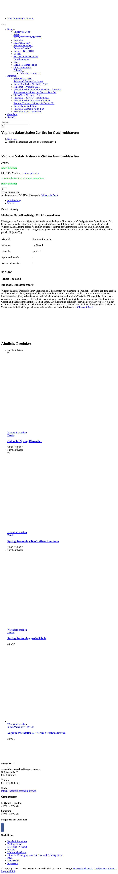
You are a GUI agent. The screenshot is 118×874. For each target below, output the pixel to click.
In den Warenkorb (10, 192)
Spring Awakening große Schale (26, 638)
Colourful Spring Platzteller (24, 441)
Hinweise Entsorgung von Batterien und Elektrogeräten (34, 855)
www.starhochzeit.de (82, 868)
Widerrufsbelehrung (17, 852)
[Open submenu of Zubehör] (23, 71)
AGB (10, 858)
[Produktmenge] (4, 189)
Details (10, 435)
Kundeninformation (17, 841)
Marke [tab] (10, 203)
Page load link (8, 871)
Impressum (12, 863)
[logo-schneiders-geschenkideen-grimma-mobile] (20, 13)
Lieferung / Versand (17, 847)
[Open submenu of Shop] (13, 29)
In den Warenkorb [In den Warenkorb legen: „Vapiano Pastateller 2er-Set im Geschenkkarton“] (16, 727)
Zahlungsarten (14, 844)
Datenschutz (13, 860)
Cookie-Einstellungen (105, 868)
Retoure (11, 849)
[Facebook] (2, 827)
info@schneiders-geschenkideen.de (18, 791)
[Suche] (3, 125)
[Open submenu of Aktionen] (18, 76)
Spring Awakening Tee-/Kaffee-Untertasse (33, 541)
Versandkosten (32, 173)
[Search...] (14, 122)
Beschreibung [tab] (14, 200)
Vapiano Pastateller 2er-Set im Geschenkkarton (36, 732)
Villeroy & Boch (49, 195)
